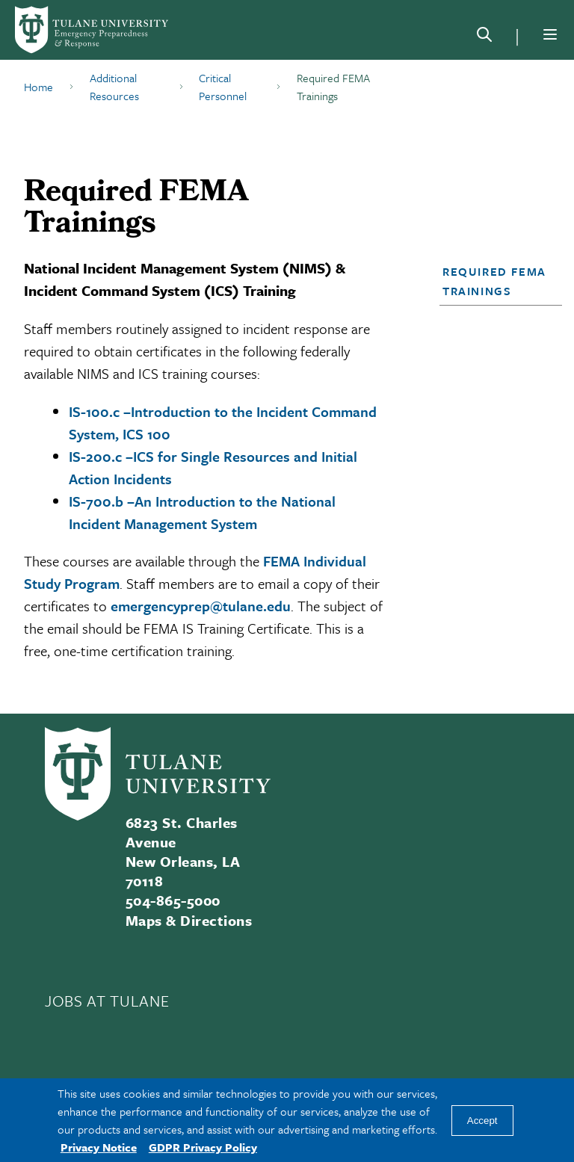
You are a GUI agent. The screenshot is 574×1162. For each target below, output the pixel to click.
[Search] (484, 37)
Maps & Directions (189, 920)
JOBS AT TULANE (107, 1000)
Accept (482, 1120)
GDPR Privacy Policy (203, 1147)
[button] (495, 281)
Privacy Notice (99, 1147)
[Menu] (550, 34)
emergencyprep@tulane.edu (201, 606)
